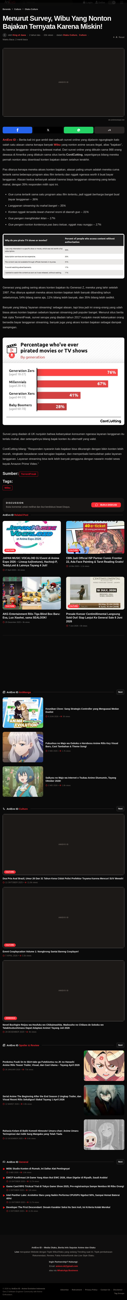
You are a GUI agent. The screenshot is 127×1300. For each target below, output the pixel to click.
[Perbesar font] (116, 46)
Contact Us (105, 1290)
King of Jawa (19, 44)
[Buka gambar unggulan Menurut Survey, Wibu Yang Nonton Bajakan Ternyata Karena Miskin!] (63, 91)
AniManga (10, 1027)
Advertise (64, 1290)
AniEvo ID (19, 701)
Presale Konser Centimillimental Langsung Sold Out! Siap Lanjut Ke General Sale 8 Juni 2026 (94, 627)
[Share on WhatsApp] (78, 139)
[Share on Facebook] (17, 139)
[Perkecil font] (114, 46)
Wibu (57, 154)
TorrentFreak (28, 483)
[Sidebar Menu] (121, 6)
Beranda (7, 18)
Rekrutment (77, 1290)
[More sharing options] (109, 139)
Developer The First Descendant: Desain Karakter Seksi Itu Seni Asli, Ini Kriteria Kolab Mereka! (58, 1216)
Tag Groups (119, 1293)
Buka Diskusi (106, 514)
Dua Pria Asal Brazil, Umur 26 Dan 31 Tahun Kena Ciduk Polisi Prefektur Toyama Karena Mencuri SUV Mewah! (63, 887)
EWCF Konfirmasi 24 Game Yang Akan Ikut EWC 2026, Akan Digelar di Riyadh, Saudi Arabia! (57, 1187)
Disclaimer (118, 1290)
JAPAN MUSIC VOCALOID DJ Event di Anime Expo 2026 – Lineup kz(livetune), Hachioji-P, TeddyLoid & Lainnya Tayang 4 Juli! (31, 571)
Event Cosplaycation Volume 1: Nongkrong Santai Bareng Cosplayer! (41, 961)
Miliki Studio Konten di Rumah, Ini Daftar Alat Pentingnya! (38, 1178)
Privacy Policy (91, 1290)
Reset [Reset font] (121, 46)
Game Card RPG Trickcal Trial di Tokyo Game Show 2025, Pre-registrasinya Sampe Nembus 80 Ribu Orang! (65, 1195)
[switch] (112, 6)
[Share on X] (48, 139)
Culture (17, 18)
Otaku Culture (31, 18)
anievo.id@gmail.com (67, 1266)
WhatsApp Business (67, 1270)
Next (120, 701)
